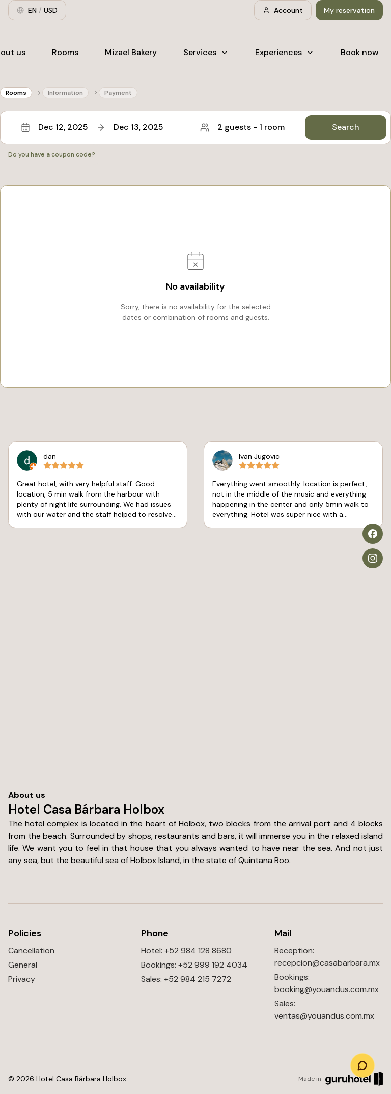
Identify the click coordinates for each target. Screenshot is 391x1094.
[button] (195, 127)
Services (206, 52)
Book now (360, 52)
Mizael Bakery (131, 52)
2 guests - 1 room (242, 127)
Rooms (65, 52)
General (22, 964)
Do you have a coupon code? (51, 154)
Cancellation (31, 950)
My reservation (349, 10)
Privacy (21, 979)
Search (345, 127)
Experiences (284, 52)
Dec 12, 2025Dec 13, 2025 (92, 127)
